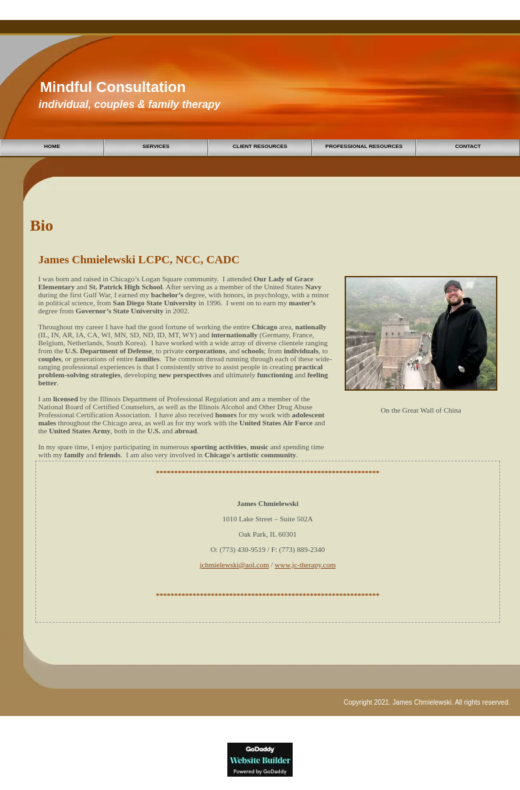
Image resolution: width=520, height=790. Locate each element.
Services (156, 146)
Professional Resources (364, 146)
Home (52, 146)
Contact (468, 146)
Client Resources (260, 146)
